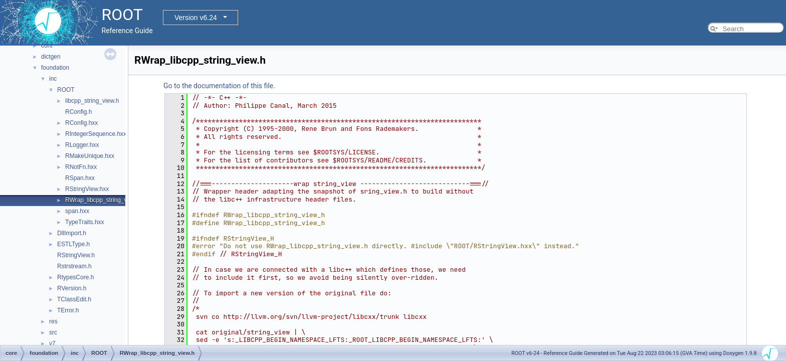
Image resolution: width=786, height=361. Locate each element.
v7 (52, 343)
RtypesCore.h (75, 277)
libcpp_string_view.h (92, 100)
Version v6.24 (195, 18)
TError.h (68, 310)
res (53, 321)
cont (47, 45)
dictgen (51, 56)
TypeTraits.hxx (84, 222)
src (53, 332)
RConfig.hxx (81, 122)
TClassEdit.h (74, 299)
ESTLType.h (73, 244)
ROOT (66, 89)
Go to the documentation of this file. (219, 86)
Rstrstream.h (74, 266)
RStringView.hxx (87, 189)
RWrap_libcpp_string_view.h (103, 200)
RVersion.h (71, 288)
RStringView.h (76, 255)
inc (53, 78)
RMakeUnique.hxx (89, 155)
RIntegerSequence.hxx (95, 133)
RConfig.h (78, 111)
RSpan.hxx (80, 178)
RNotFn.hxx (81, 166)
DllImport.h (71, 233)
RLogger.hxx (82, 144)
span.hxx (77, 211)
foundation (55, 67)
